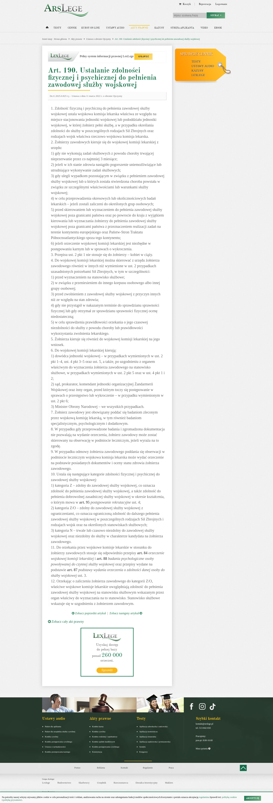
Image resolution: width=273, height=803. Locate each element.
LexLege (198, 75)
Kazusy (159, 27)
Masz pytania (203, 748)
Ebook (218, 27)
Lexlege (46, 782)
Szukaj (215, 15)
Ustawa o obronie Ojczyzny (98, 39)
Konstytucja (97, 751)
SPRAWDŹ (143, 56)
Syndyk (142, 746)
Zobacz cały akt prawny (66, 621)
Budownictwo (64, 782)
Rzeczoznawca (121, 782)
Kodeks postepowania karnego (57, 751)
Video (204, 27)
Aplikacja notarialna (147, 736)
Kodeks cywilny (51, 736)
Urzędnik (101, 782)
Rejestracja (205, 4)
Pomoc (77, 767)
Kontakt (124, 767)
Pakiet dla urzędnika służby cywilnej (60, 731)
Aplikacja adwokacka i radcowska (153, 726)
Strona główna (60, 39)
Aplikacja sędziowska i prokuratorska (155, 741)
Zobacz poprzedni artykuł (89, 613)
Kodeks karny (98, 726)
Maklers (169, 782)
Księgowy (143, 751)
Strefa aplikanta (182, 27)
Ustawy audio (115, 27)
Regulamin (148, 767)
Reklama (101, 767)
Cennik (72, 27)
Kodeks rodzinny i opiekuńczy (104, 736)
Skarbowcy (84, 782)
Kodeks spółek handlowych (103, 741)
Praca (171, 767)
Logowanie (221, 4)
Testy (57, 27)
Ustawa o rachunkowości (55, 746)
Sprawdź (107, 670)
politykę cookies (229, 797)
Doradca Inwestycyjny (146, 782)
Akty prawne (139, 27)
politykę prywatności (12, 800)
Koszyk (185, 4)
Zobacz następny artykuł (125, 613)
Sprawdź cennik (196, 54)
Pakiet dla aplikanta (53, 726)
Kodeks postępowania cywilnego (58, 741)
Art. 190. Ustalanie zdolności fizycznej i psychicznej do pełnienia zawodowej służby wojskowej (157, 39)
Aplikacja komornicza (148, 731)
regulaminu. (204, 797)
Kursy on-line (90, 27)
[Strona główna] (47, 28)
